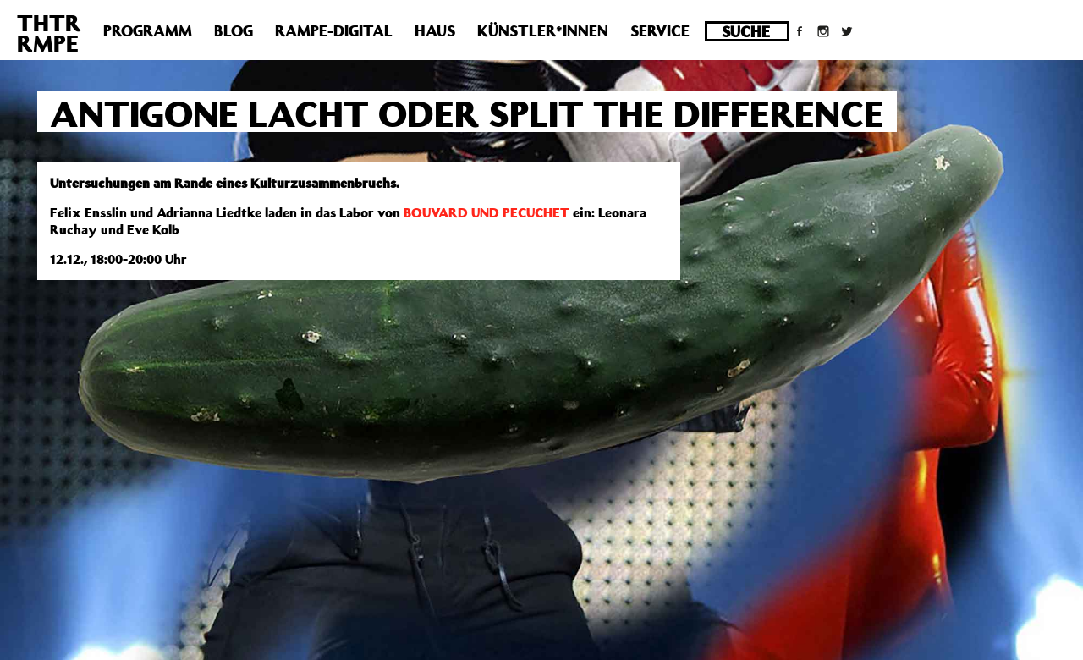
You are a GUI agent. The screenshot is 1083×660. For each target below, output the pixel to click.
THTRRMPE (49, 33)
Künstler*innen (542, 30)
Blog (233, 30)
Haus (435, 30)
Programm (147, 30)
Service (660, 30)
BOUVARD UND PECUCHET (486, 212)
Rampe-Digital (334, 30)
